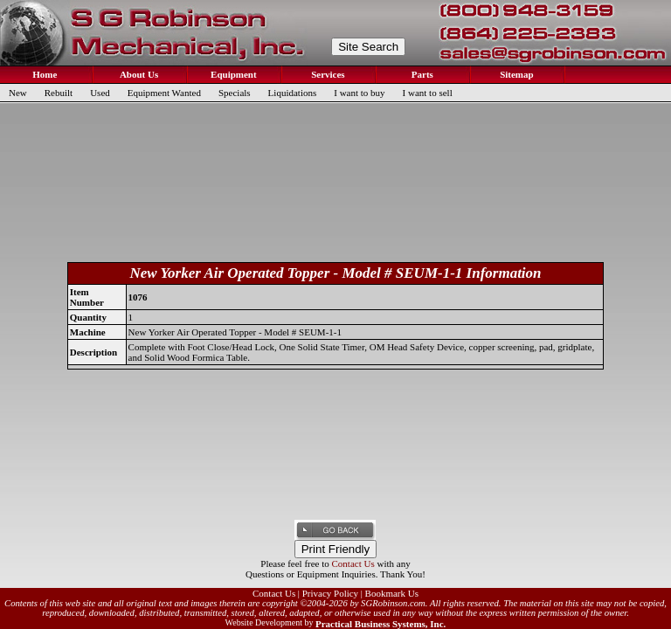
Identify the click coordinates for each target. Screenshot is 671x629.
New (18, 92)
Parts (421, 74)
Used (100, 92)
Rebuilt (59, 92)
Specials (234, 92)
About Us (138, 74)
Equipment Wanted (164, 92)
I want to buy (359, 92)
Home (44, 74)
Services (326, 74)
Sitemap (515, 74)
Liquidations (292, 92)
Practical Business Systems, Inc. (380, 624)
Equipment (232, 74)
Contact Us (353, 563)
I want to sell (428, 92)
